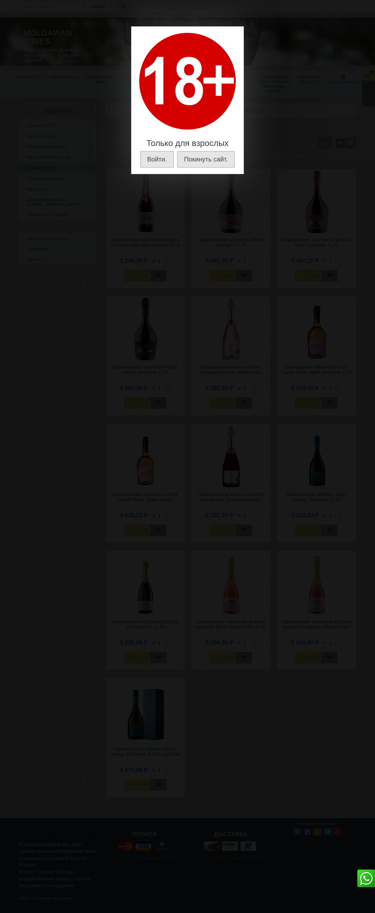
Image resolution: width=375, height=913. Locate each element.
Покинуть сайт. (206, 159)
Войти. (157, 159)
